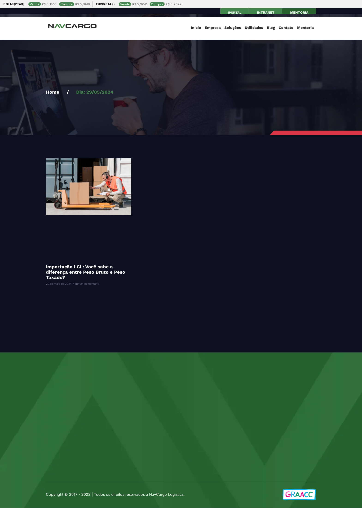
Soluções (232, 28)
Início (196, 28)
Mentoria (305, 28)
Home (52, 92)
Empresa (213, 28)
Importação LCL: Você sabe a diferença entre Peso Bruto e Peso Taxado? (85, 272)
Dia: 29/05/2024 (94, 92)
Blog (271, 28)
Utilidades (254, 28)
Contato (286, 28)
